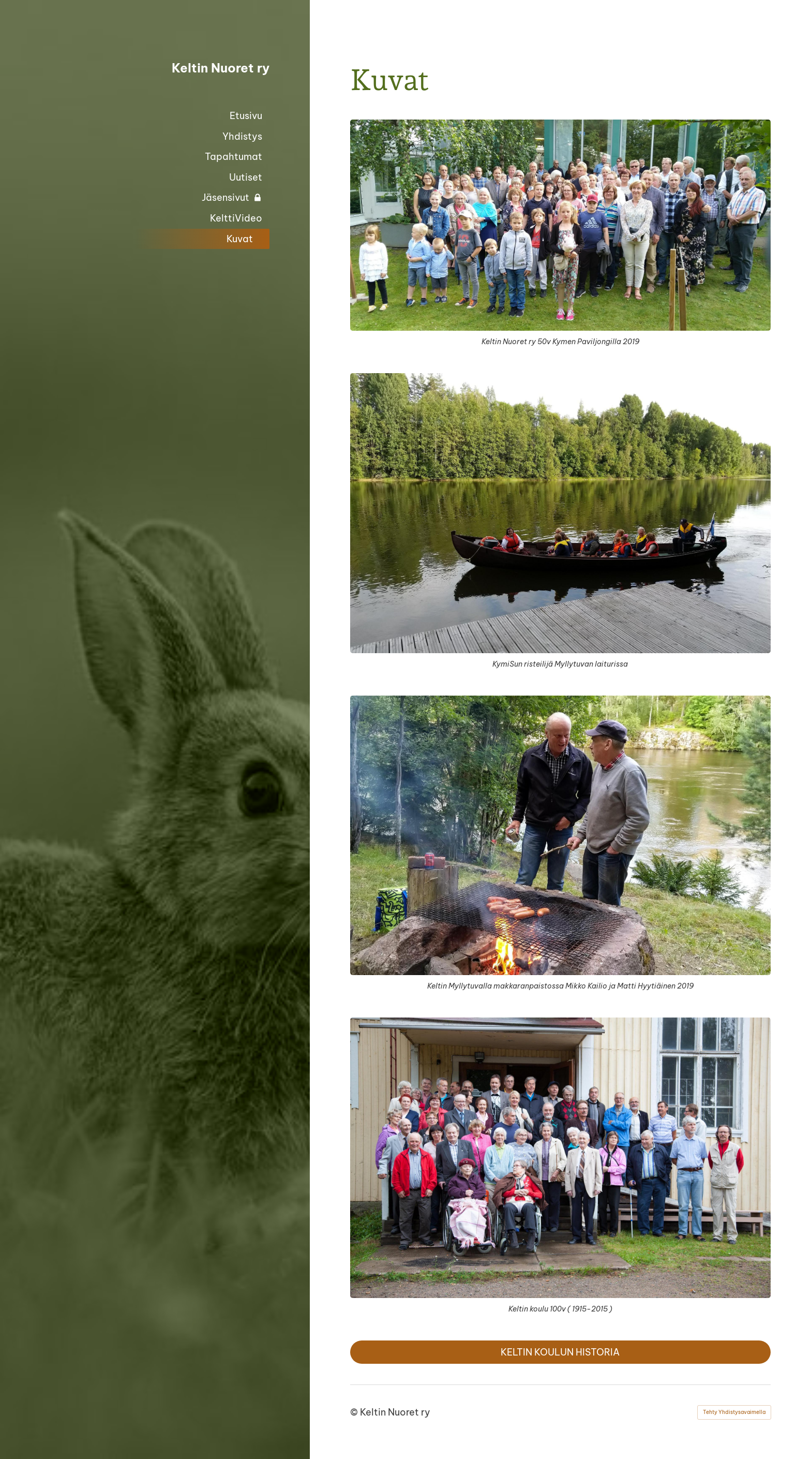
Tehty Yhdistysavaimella (734, 1412)
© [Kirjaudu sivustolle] (355, 1412)
